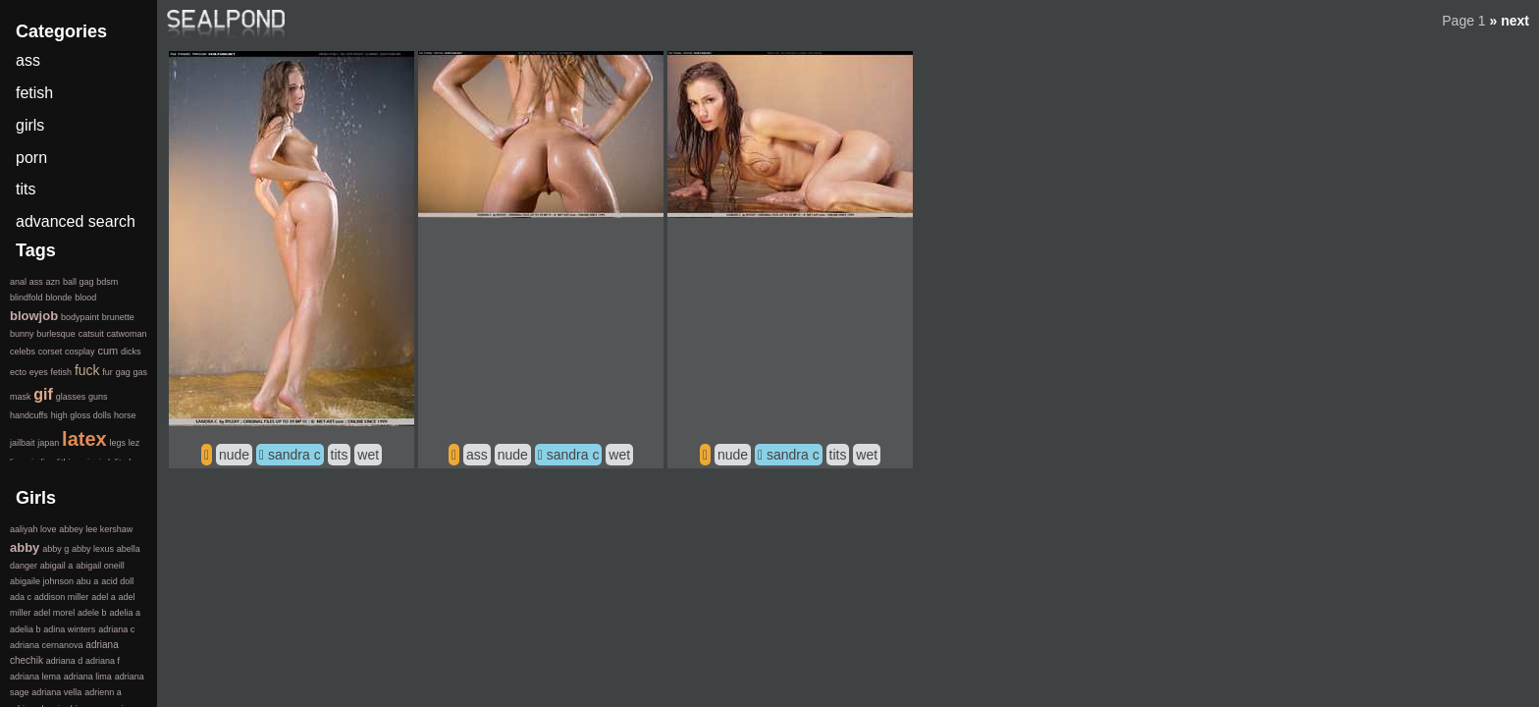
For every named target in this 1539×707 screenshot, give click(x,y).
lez (134, 443)
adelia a (124, 613)
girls (30, 125)
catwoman (126, 334)
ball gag (78, 282)
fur (107, 372)
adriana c (116, 629)
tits (339, 454)
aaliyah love (33, 529)
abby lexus (93, 549)
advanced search (75, 221)
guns (98, 397)
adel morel (54, 613)
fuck (87, 370)
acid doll (117, 581)
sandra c (294, 454)
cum (107, 350)
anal (18, 282)
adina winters (69, 629)
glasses (71, 397)
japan (48, 443)
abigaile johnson (42, 581)
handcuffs (29, 415)
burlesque (56, 334)
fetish (34, 92)
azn (53, 282)
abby (24, 547)
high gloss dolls (81, 415)
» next (1509, 20)
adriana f (102, 661)
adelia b (25, 629)
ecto (18, 372)
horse (125, 415)
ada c (20, 597)
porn (31, 157)
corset (50, 351)
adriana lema (35, 676)
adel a (103, 597)
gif (43, 394)
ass (477, 454)
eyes (38, 372)
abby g (55, 549)
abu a (88, 581)
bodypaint (80, 317)
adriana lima (88, 676)
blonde (58, 297)
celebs (22, 351)
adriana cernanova (46, 645)
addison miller (61, 597)
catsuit (91, 334)
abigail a (57, 566)
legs (117, 443)
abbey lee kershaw (96, 529)
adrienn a (103, 692)
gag (123, 372)
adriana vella (56, 692)
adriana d (64, 661)
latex (84, 439)
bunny (22, 334)
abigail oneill (100, 566)
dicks (131, 351)
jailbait (22, 443)
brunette (118, 317)
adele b (92, 613)
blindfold (26, 297)
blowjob (34, 315)
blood (85, 297)
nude (234, 454)
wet (368, 454)
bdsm (107, 282)
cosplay (80, 351)
